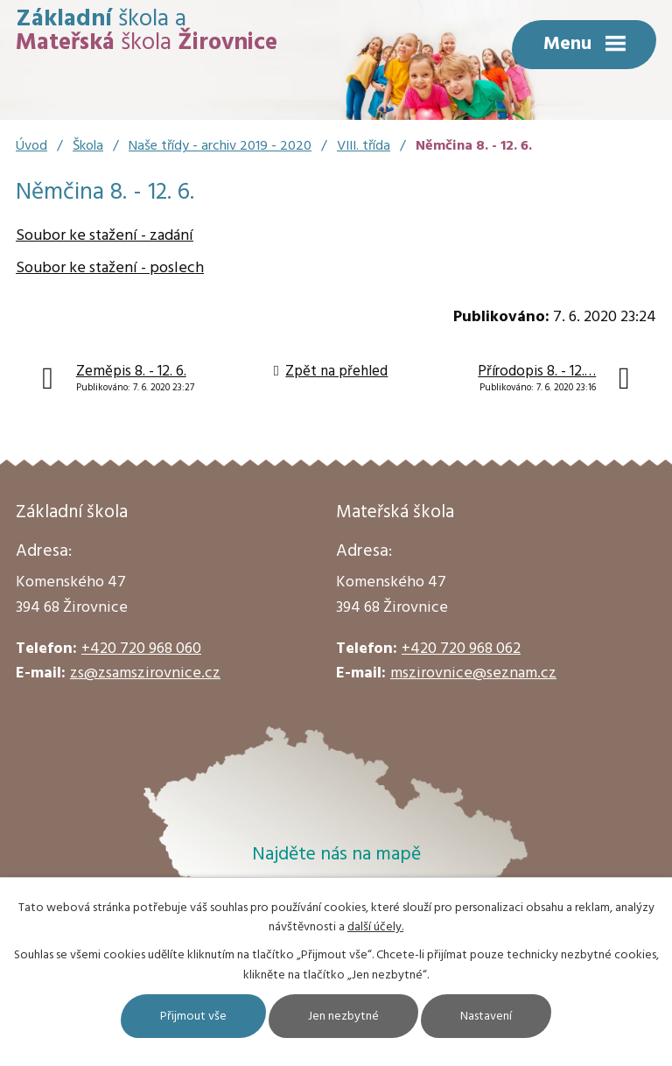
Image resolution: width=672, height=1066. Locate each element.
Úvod (31, 146)
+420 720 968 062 (461, 649)
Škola (88, 146)
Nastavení (486, 1016)
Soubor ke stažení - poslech (110, 268)
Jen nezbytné (343, 1016)
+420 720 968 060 (141, 649)
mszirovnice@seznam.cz (473, 673)
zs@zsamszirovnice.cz (145, 673)
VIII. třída (363, 146)
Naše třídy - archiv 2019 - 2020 (220, 146)
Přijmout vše (193, 1016)
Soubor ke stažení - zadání (104, 236)
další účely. (375, 927)
